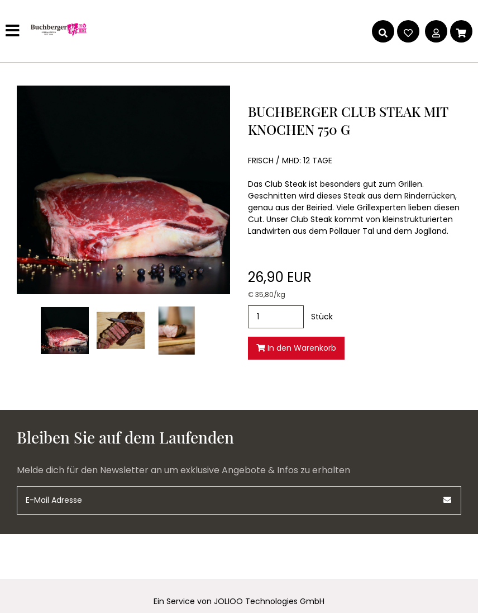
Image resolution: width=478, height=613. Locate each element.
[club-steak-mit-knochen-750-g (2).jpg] (176, 330)
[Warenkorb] (461, 31)
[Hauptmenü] (14, 31)
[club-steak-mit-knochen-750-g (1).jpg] (121, 330)
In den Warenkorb (296, 347)
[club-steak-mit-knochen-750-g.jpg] (65, 330)
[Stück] (276, 316)
